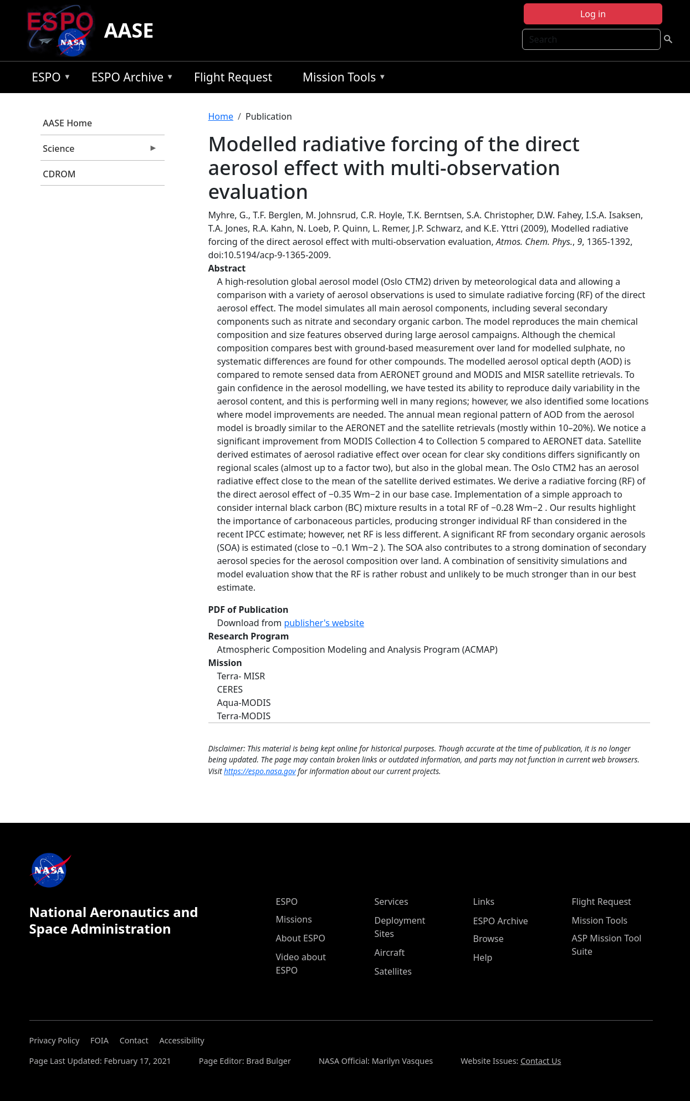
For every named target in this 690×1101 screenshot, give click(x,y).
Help (483, 957)
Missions (294, 919)
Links (484, 901)
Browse (488, 939)
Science (99, 151)
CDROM (59, 174)
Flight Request (233, 77)
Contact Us (540, 1061)
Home (221, 116)
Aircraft (390, 952)
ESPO (48, 79)
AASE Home (67, 123)
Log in (593, 14)
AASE (129, 30)
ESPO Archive (130, 79)
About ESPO (300, 938)
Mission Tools (341, 79)
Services (391, 901)
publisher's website (324, 623)
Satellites (393, 971)
